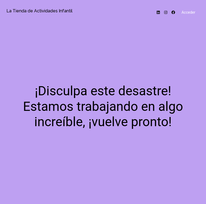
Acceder (188, 12)
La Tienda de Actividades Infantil (39, 10)
